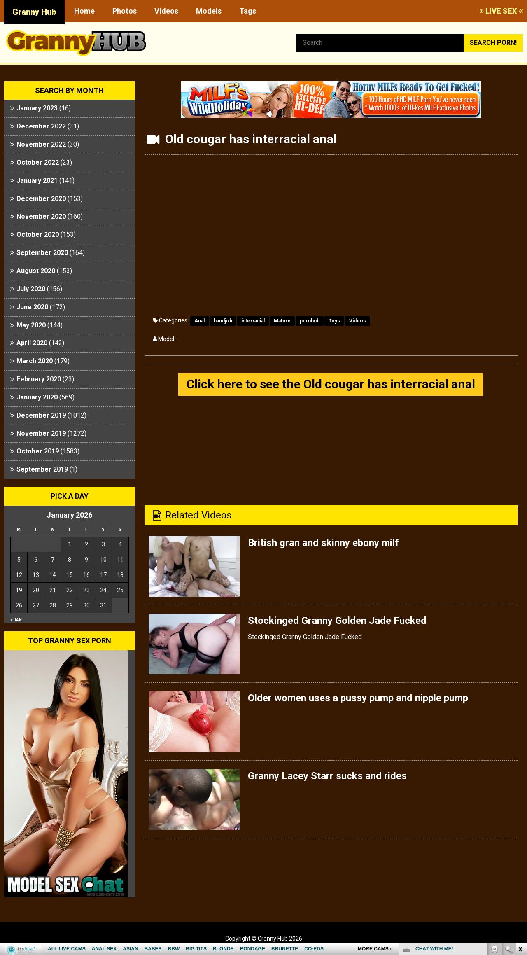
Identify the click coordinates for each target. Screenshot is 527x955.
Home (84, 11)
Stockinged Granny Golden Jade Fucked (337, 620)
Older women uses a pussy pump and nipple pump (358, 698)
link (520, 826)
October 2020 (37, 234)
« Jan (16, 620)
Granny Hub (34, 12)
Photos (124, 11)
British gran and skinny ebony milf (323, 543)
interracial (253, 321)
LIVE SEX (501, 11)
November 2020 (41, 216)
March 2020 (34, 361)
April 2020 (31, 343)
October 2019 (37, 451)
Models (209, 11)
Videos (166, 11)
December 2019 (41, 415)
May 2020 (31, 325)
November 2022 (41, 144)
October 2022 (37, 162)
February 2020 (38, 379)
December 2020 (41, 199)
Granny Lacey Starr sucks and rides (327, 776)
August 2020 (35, 271)
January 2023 (37, 108)
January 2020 (37, 397)
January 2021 (37, 180)
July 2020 (30, 289)
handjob (223, 321)
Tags (247, 11)
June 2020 (32, 307)
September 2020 (42, 253)
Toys (334, 321)
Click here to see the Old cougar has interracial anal (331, 384)
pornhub (309, 321)
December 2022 (41, 126)
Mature (282, 321)
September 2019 (42, 469)
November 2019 (41, 433)
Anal (199, 321)
